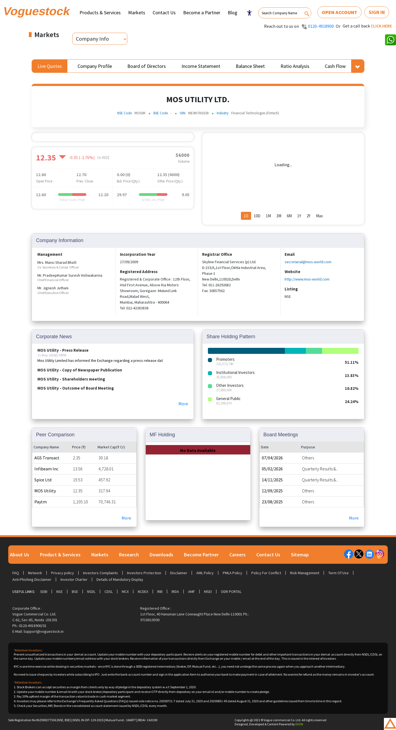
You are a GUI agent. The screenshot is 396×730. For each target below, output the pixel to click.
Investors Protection (144, 572)
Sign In (377, 12)
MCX (125, 591)
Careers (237, 554)
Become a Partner (201, 12)
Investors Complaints (100, 572)
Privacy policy (62, 572)
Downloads (161, 554)
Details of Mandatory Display (120, 579)
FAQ (15, 572)
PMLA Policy (232, 572)
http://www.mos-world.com (307, 279)
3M (278, 215)
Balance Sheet (250, 66)
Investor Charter (74, 579)
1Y (299, 215)
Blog (232, 12)
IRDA (175, 591)
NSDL (91, 591)
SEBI (43, 591)
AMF (191, 591)
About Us (19, 554)
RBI (160, 591)
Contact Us (164, 12)
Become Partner (201, 554)
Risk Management (304, 572)
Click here (381, 26)
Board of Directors (146, 66)
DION (299, 724)
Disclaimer (178, 572)
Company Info (92, 38)
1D (246, 215)
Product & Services (60, 554)
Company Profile (95, 66)
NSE (59, 591)
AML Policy (205, 572)
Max (319, 215)
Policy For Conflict (266, 572)
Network (35, 572)
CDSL (109, 591)
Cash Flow (335, 66)
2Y (308, 215)
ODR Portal (231, 591)
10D (257, 215)
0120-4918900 (321, 26)
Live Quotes (49, 66)
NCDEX (143, 591)
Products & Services (100, 12)
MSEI (208, 591)
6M (289, 215)
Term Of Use (338, 572)
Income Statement (201, 66)
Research (129, 554)
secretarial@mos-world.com (308, 261)
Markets (136, 12)
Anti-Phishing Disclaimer (31, 579)
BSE (75, 591)
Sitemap (300, 554)
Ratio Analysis (294, 66)
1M (268, 215)
